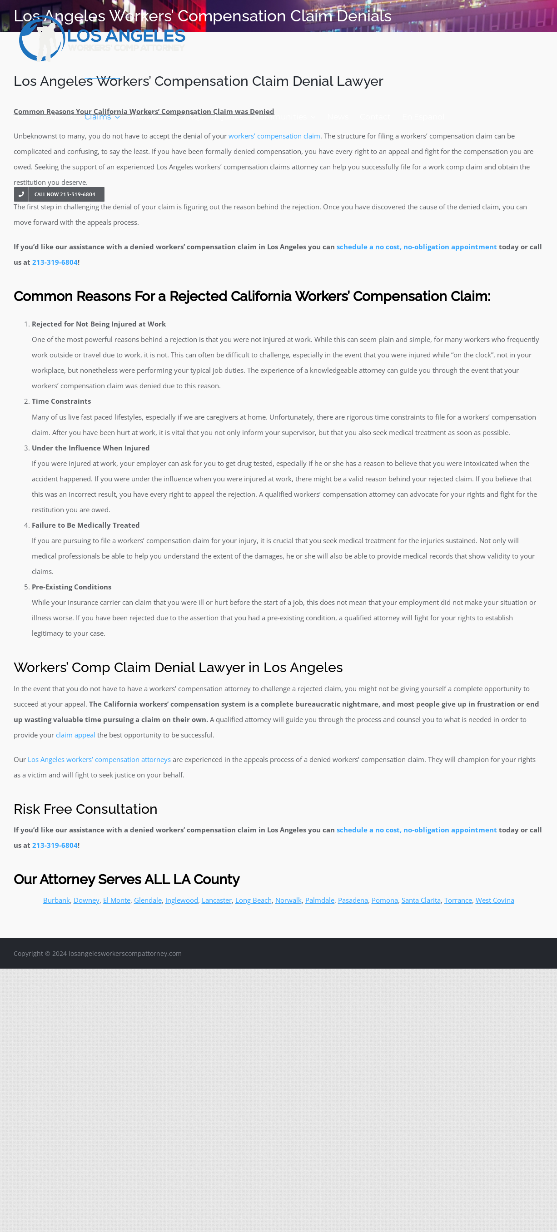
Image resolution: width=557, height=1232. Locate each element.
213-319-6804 (55, 262)
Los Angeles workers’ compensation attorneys (99, 759)
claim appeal (75, 734)
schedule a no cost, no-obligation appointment (417, 246)
